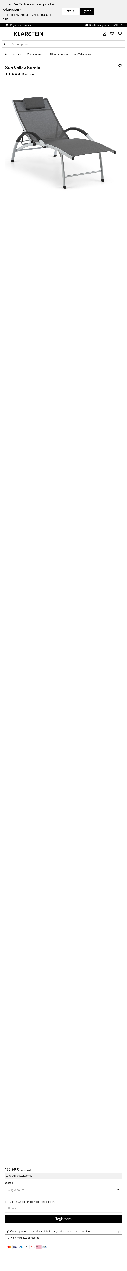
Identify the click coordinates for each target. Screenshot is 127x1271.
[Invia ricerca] (5, 44)
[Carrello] (120, 34)
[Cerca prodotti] (63, 44)
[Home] (9, 54)
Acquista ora (86, 11)
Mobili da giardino (37, 54)
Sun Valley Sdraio (85, 54)
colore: (9, 1183)
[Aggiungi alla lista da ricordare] (120, 66)
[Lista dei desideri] (112, 34)
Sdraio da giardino (61, 54)
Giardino (17, 54)
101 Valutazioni (29, 74)
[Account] (104, 34)
